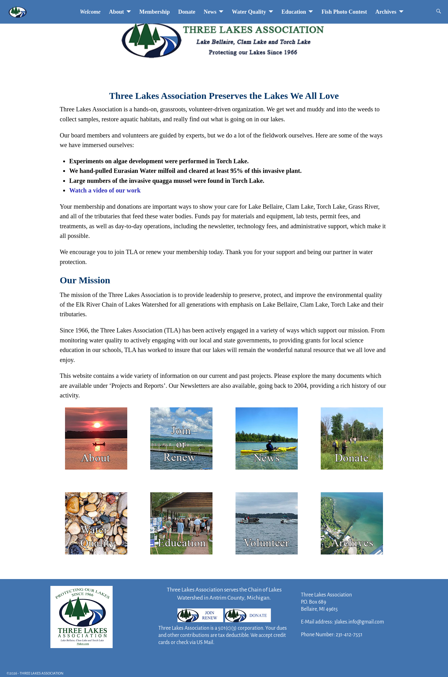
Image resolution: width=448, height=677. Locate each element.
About (116, 12)
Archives (385, 12)
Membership (154, 12)
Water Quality (249, 12)
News (210, 12)
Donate (186, 12)
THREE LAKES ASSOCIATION (41, 673)
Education (294, 12)
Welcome (90, 12)
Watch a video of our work (105, 190)
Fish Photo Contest (344, 12)
